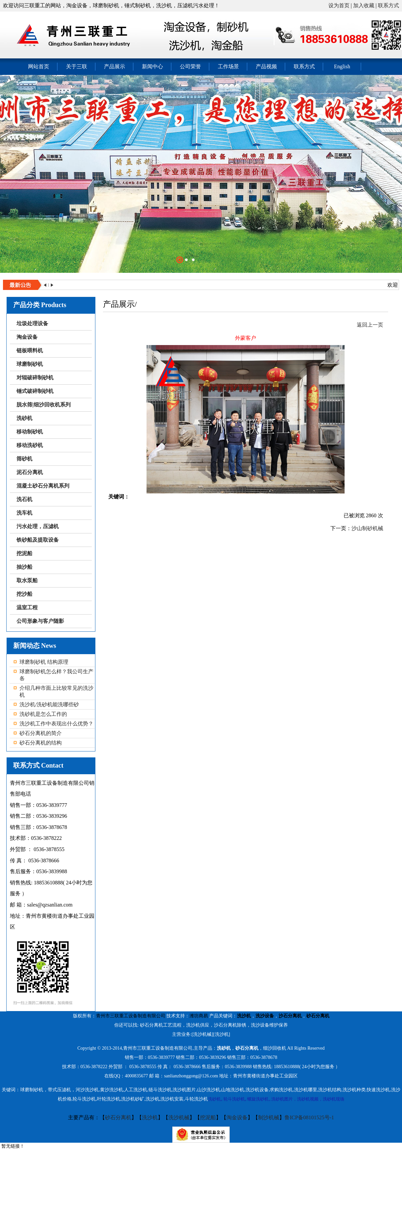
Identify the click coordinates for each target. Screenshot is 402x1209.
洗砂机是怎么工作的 (43, 714)
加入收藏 (363, 5)
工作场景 (228, 66)
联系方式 (388, 5)
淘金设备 (27, 337)
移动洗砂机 (30, 445)
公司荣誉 (190, 66)
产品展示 (114, 66)
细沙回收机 (274, 1048)
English (342, 66)
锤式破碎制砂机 (35, 391)
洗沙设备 (264, 1015)
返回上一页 (370, 325)
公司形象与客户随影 (40, 621)
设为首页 (339, 5)
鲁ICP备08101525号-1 (309, 1117)
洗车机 (24, 513)
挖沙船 (24, 594)
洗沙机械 (178, 1117)
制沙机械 (268, 1117)
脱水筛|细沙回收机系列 (44, 404)
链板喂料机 (30, 350)
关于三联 (76, 66)
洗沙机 (244, 1015)
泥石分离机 (30, 472)
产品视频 (266, 66)
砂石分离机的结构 (40, 743)
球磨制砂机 (30, 364)
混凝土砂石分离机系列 (43, 486)
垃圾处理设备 (32, 323)
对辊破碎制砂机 (35, 377)
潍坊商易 (198, 1015)
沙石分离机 (290, 1015)
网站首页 (38, 66)
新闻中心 (152, 66)
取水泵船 (27, 580)
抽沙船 (24, 567)
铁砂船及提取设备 (38, 540)
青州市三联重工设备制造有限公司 (130, 1015)
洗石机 (24, 499)
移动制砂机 (30, 431)
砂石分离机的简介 (40, 733)
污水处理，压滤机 (38, 526)
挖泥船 (24, 553)
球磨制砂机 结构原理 (43, 662)
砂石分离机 (317, 1015)
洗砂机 (24, 418)
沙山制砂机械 (367, 528)
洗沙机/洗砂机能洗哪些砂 (49, 704)
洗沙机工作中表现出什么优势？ (56, 723)
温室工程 (27, 607)
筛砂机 (24, 458)
